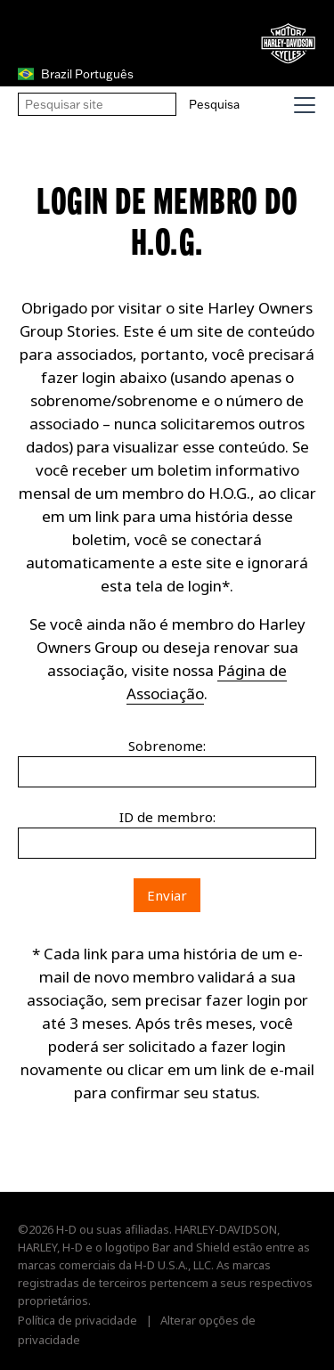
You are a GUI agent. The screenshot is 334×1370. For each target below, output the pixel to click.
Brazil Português (76, 74)
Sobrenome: (167, 745)
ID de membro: (167, 817)
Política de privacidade (77, 1320)
